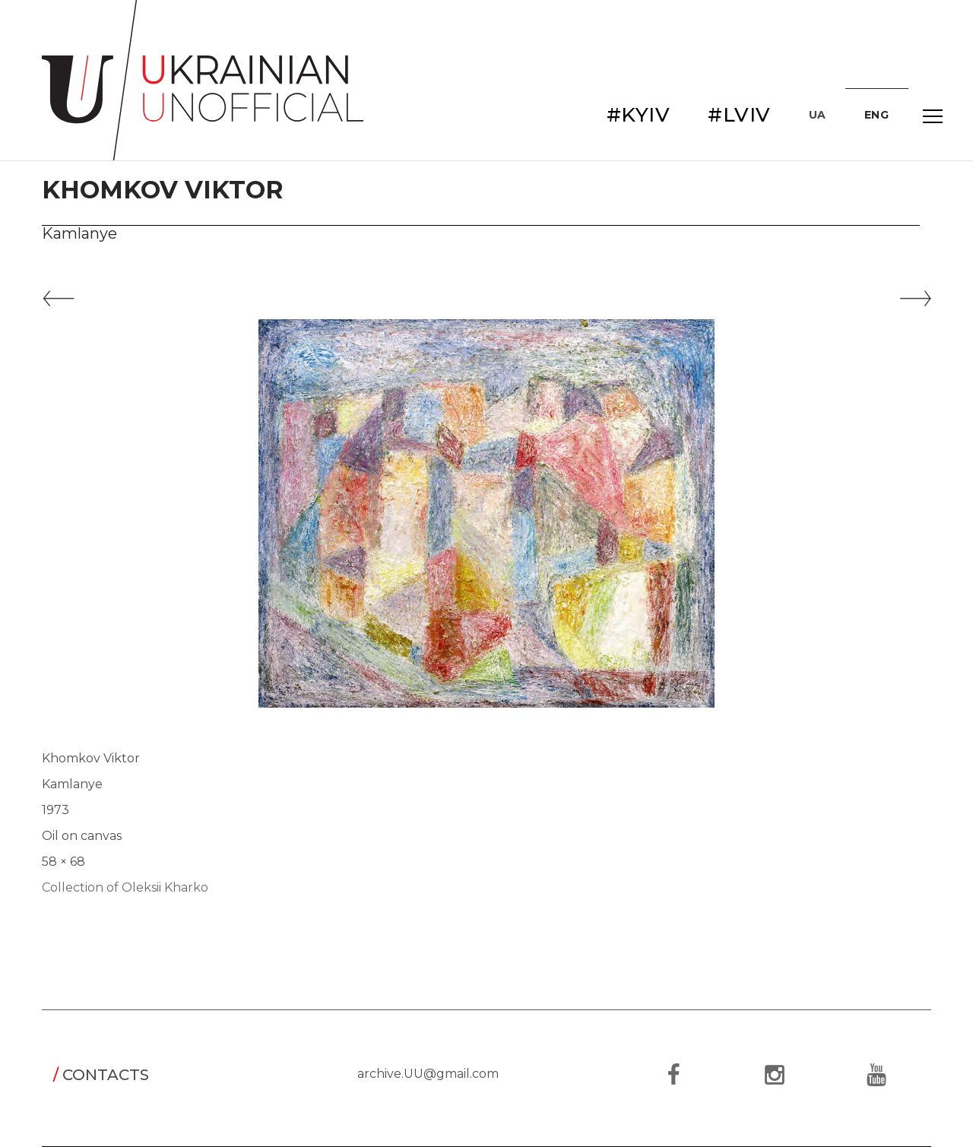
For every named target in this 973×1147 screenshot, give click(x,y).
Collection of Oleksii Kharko (125, 887)
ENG (876, 115)
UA (817, 115)
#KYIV (638, 115)
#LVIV (739, 115)
